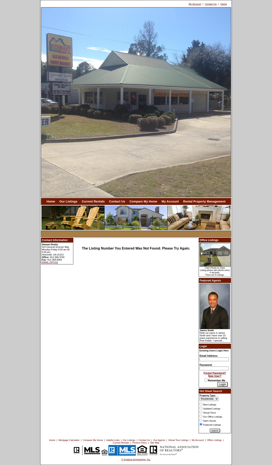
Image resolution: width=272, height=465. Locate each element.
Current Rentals (93, 201)
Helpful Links (113, 440)
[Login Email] (214, 359)
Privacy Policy (139, 442)
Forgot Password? (215, 373)
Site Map (154, 442)
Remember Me (214, 380)
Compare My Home (143, 201)
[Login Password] (214, 368)
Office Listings (214, 440)
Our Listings (68, 201)
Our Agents (159, 440)
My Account (195, 4)
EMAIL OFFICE (50, 262)
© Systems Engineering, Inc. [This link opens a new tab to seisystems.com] (136, 459)
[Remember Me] (205, 380)
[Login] (222, 384)
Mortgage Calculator (68, 440)
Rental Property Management (204, 201)
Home (224, 4)
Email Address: (209, 355)
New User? (214, 376)
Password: (206, 365)
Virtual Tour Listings (178, 440)
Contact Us (211, 4)
